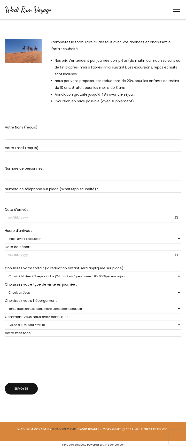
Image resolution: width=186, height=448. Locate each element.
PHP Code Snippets (73, 445)
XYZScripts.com (114, 445)
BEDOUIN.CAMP (64, 429)
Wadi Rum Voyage (28, 9)
